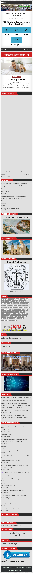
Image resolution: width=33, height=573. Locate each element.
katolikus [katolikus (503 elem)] (4, 307)
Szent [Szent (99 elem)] (12, 314)
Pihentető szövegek (9, 543)
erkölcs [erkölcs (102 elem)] (16, 301)
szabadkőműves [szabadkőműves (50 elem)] (6, 314)
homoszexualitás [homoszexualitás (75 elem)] (24, 303)
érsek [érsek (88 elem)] (11, 320)
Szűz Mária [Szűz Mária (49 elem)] (19, 316)
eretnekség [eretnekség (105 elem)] (9, 301)
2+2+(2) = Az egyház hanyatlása (10, 208)
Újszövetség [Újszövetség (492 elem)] (5, 320)
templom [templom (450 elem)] (9, 318)
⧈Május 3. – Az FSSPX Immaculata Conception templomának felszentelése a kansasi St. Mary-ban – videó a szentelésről (16, 405)
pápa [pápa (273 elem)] (18, 312)
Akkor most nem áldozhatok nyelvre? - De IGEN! (15, 479)
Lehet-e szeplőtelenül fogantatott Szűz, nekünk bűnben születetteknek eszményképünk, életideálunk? (14, 185)
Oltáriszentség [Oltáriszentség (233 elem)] (5, 312)
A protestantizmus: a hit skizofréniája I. (12, 508)
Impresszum (6, 346)
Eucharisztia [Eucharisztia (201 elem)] (22, 301)
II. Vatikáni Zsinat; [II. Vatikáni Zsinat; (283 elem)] (15, 305)
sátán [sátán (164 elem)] (25, 316)
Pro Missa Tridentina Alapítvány (16, 14)
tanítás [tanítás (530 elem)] (3, 318)
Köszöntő (4, 203)
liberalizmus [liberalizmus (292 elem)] (26, 307)
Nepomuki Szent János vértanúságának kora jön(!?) (16, 410)
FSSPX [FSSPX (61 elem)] (10, 303)
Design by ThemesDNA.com (16, 570)
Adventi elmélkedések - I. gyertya (11, 460)
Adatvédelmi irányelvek (11, 338)
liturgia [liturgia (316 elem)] (4, 310)
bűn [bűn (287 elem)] (27, 299)
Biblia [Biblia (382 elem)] (17, 299)
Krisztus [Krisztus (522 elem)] (19, 307)
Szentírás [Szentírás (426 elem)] (12, 316)
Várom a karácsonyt (7, 191)
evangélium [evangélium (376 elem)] (4, 303)
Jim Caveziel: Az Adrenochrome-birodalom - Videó (15, 456)
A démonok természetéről (8, 400)
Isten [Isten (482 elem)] (22, 305)
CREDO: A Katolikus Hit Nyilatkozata (11, 397)
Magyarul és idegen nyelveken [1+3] (11, 525)
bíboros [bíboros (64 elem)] (23, 299)
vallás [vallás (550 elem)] (14, 318)
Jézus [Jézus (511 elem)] (26, 305)
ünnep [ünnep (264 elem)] (15, 320)
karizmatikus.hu (16, 77)
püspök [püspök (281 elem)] (22, 312)
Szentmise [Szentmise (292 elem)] (24, 314)
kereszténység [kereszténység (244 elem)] (11, 307)
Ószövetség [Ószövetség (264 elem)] (20, 318)
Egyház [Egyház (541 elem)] (3, 301)
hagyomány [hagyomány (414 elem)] (16, 303)
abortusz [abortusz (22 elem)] (4, 299)
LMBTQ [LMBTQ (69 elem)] (8, 310)
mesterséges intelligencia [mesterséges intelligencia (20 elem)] (18, 310)
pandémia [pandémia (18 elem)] (13, 312)
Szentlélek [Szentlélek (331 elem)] (18, 314)
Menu (4, 2)
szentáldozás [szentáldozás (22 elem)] (5, 316)
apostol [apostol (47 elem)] (13, 299)
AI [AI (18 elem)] (8, 299)
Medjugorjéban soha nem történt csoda (12, 490)
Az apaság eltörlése (16, 79)
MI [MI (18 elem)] (26, 310)
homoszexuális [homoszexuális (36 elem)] (5, 305)
